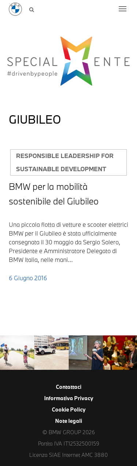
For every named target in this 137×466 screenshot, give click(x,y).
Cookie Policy (68, 409)
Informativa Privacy (68, 398)
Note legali (68, 420)
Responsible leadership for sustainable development (65, 162)
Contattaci (68, 386)
